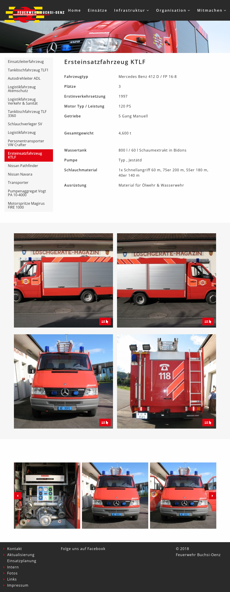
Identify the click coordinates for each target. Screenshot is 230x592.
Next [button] (212, 495)
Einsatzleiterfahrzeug (26, 61)
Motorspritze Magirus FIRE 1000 (26, 205)
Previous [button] (17, 495)
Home (74, 10)
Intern (13, 567)
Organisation (171, 10)
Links (12, 579)
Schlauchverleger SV (25, 123)
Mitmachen (210, 10)
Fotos (12, 573)
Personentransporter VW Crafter (26, 143)
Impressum (18, 585)
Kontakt (14, 548)
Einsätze (97, 10)
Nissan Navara (20, 174)
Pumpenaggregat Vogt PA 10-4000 (27, 193)
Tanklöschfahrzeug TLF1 (28, 70)
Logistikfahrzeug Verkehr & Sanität (23, 101)
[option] (47, 495)
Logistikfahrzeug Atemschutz (22, 88)
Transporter (18, 182)
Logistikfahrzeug (22, 132)
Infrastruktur (129, 10)
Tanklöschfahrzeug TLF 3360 (27, 113)
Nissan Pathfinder (23, 165)
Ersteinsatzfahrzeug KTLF (25, 155)
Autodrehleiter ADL (24, 78)
